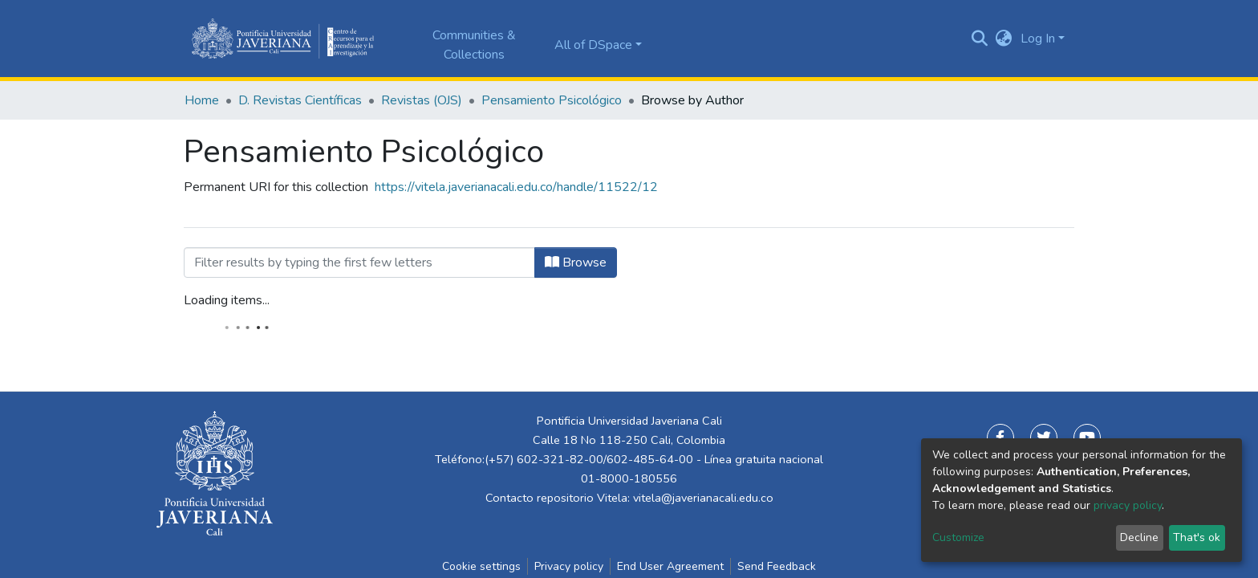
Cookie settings (481, 566)
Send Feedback (776, 566)
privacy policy (1128, 505)
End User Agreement (670, 566)
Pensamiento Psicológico (551, 100)
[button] (1004, 38)
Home (202, 100)
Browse (576, 262)
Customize (958, 537)
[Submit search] (980, 38)
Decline (1139, 537)
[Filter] (359, 262)
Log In (1038, 38)
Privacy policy (568, 566)
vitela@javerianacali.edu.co (703, 498)
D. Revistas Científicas (300, 100)
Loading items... (227, 300)
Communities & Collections (474, 44)
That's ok (1196, 537)
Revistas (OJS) (421, 100)
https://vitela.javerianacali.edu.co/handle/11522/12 (516, 187)
